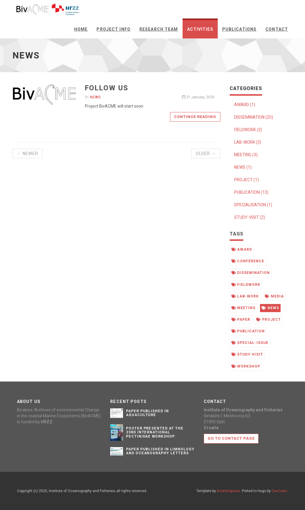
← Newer (27, 153)
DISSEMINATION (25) (253, 117)
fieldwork (246, 285)
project (268, 319)
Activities (200, 29)
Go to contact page (231, 438)
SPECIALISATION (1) (253, 204)
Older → (206, 153)
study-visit (247, 354)
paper (240, 319)
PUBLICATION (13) (251, 192)
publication (248, 331)
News (95, 97)
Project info (113, 29)
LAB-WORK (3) (247, 142)
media (274, 296)
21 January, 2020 (198, 97)
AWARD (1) (244, 104)
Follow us (106, 88)
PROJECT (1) (246, 179)
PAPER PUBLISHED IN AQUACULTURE (147, 413)
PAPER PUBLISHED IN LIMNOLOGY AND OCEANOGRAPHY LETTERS (160, 451)
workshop (246, 366)
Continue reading (195, 116)
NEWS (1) (243, 167)
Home (81, 29)
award (241, 249)
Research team (158, 29)
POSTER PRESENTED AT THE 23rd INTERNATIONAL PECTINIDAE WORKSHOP (154, 432)
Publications (239, 29)
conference (247, 261)
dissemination (250, 273)
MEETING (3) (246, 154)
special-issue (249, 343)
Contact (276, 29)
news (270, 308)
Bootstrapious (228, 491)
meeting (243, 308)
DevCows (279, 491)
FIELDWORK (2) (248, 129)
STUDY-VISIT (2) (249, 217)
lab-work (245, 296)
